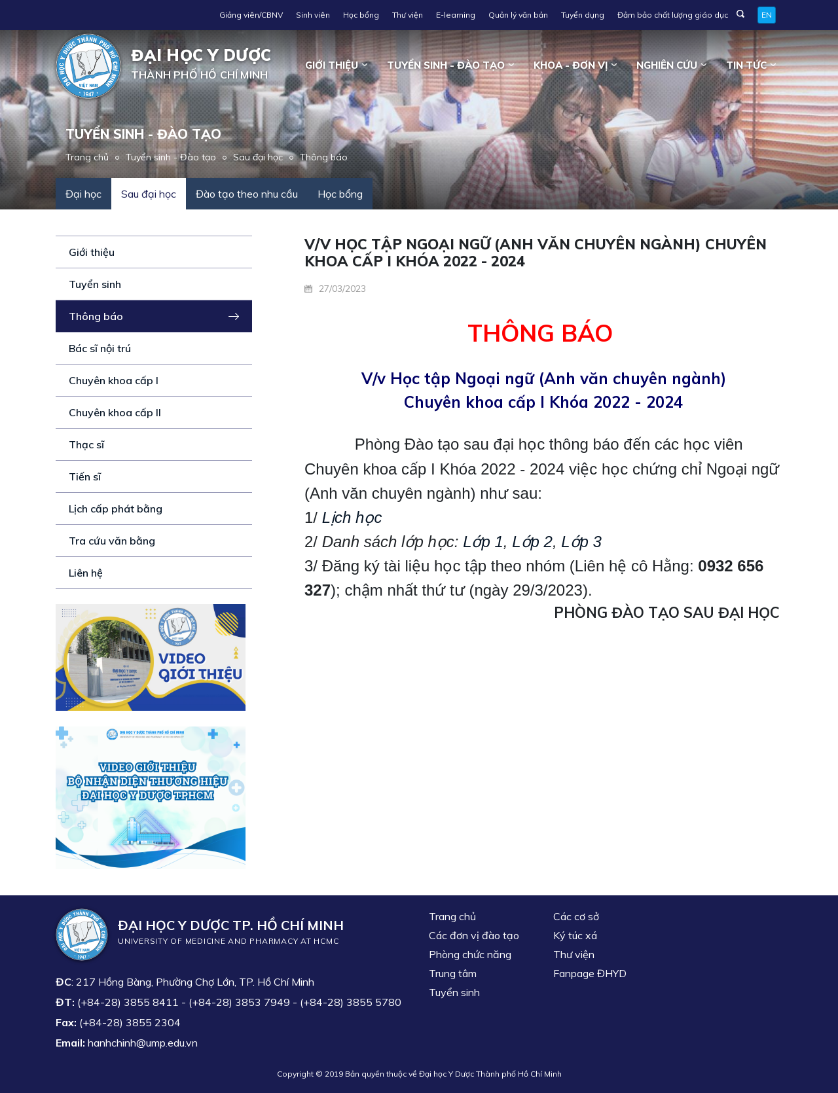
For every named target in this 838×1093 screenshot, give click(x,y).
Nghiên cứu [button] (666, 65)
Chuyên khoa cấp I (113, 380)
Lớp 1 (483, 541)
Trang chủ (87, 157)
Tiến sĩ (85, 476)
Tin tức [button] (746, 65)
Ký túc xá (575, 935)
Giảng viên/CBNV (251, 15)
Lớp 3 (581, 541)
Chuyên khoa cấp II (115, 412)
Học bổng (361, 15)
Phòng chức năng (470, 954)
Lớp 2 (532, 541)
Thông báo (324, 157)
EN (766, 15)
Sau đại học (258, 157)
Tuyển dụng (582, 15)
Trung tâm (453, 973)
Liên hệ (86, 572)
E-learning (455, 15)
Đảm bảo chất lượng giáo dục (672, 15)
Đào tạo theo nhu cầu (247, 193)
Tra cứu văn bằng (112, 540)
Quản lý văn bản (518, 15)
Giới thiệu (92, 252)
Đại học (83, 193)
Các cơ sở (576, 916)
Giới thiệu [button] (331, 65)
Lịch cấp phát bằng (115, 508)
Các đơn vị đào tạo (474, 935)
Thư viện (407, 15)
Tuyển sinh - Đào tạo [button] (446, 65)
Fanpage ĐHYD (590, 973)
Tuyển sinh (95, 284)
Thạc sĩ (86, 444)
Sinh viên (313, 15)
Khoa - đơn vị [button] (571, 65)
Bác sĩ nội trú (100, 348)
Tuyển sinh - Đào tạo (171, 157)
